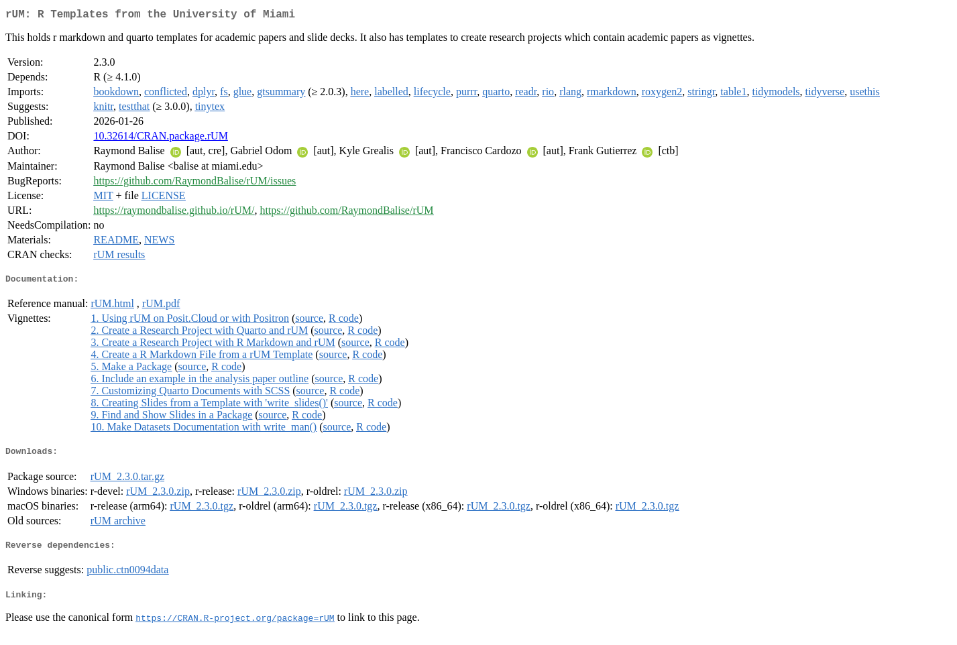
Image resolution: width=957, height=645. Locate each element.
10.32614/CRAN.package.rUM (160, 138)
